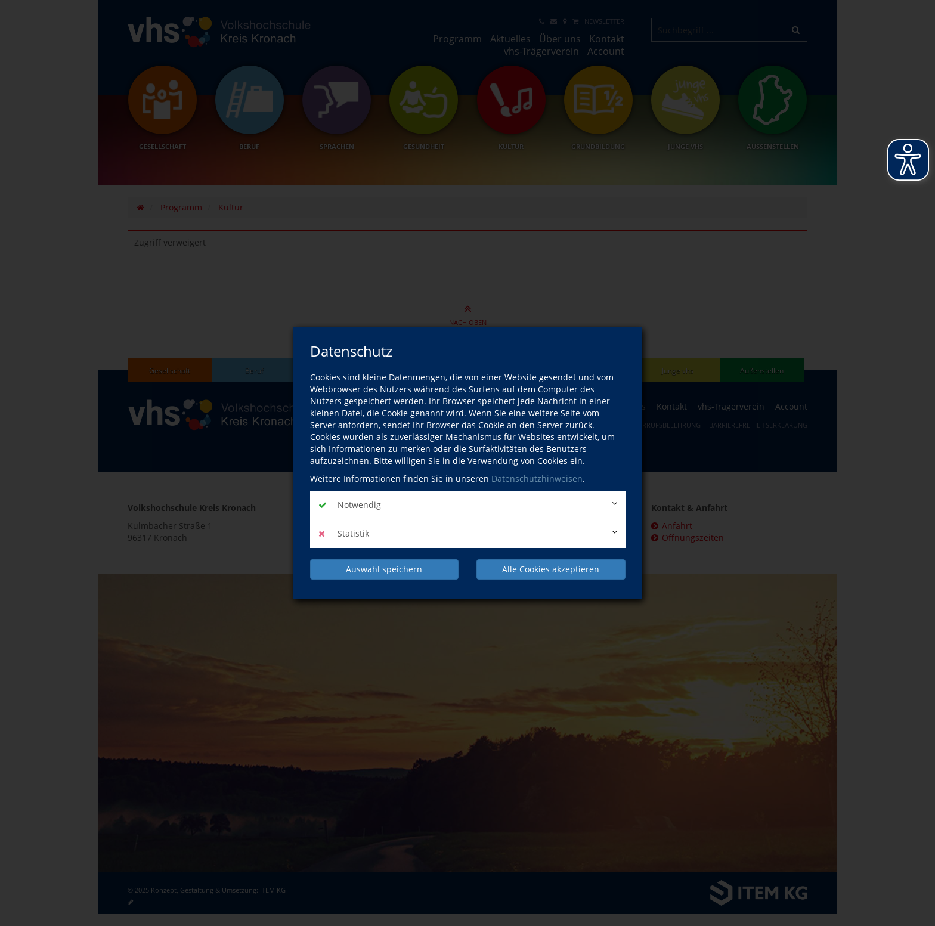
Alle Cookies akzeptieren (550, 569)
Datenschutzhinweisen (537, 478)
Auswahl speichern (384, 569)
